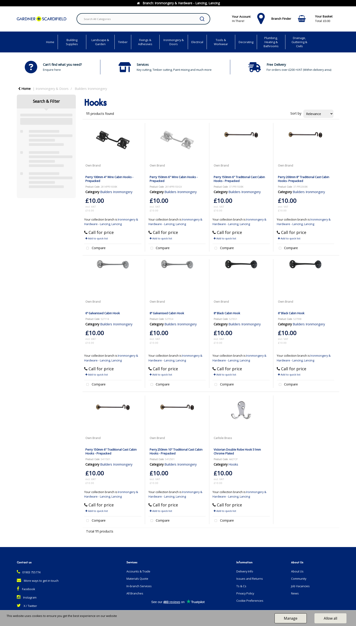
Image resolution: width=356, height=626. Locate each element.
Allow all (330, 618)
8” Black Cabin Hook (227, 313)
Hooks (233, 464)
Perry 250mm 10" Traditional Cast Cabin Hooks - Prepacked (176, 451)
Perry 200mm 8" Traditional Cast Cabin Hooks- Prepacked (303, 179)
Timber (123, 42)
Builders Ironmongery (91, 88)
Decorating (246, 42)
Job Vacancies (300, 586)
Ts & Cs (241, 586)
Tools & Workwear (221, 42)
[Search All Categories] (143, 19)
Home (50, 42)
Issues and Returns (249, 579)
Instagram (27, 597)
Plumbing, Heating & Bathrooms (271, 42)
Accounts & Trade (138, 571)
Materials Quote (137, 579)
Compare (95, 248)
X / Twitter (27, 606)
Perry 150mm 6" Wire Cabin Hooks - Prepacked (174, 179)
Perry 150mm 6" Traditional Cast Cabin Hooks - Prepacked (239, 179)
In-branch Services (139, 586)
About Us (297, 571)
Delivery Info (244, 571)
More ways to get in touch (38, 581)
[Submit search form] (202, 18)
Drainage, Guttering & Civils (299, 42)
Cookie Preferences (249, 601)
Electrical (197, 42)
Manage (290, 618)
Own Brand (93, 165)
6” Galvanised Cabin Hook (102, 313)
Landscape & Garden (100, 42)
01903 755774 (28, 572)
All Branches (134, 593)
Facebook (26, 589)
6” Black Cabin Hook (291, 313)
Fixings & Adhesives (145, 42)
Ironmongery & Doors (173, 42)
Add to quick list (96, 238)
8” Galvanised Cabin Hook (167, 313)
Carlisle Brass (223, 438)
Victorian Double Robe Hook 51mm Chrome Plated (237, 451)
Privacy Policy (245, 593)
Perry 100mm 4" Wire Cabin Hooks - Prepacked (109, 179)
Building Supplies (72, 42)
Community (298, 579)
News (295, 593)
